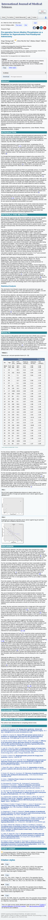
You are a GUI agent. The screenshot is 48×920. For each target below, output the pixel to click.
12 (40, 612)
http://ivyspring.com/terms (36, 906)
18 (30, 686)
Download (6, 76)
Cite (26, 25)
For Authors (10, 17)
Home (3, 17)
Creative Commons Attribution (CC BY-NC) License (24, 905)
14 (24, 630)
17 (28, 686)
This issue (19, 25)
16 (3, 641)
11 (27, 609)
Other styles (12, 68)
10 (40, 573)
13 (21, 630)
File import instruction (16, 76)
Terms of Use (23, 917)
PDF (35, 23)
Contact (34, 17)
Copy (4, 68)
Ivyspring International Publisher (14, 914)
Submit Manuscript (20, 17)
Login (28, 17)
